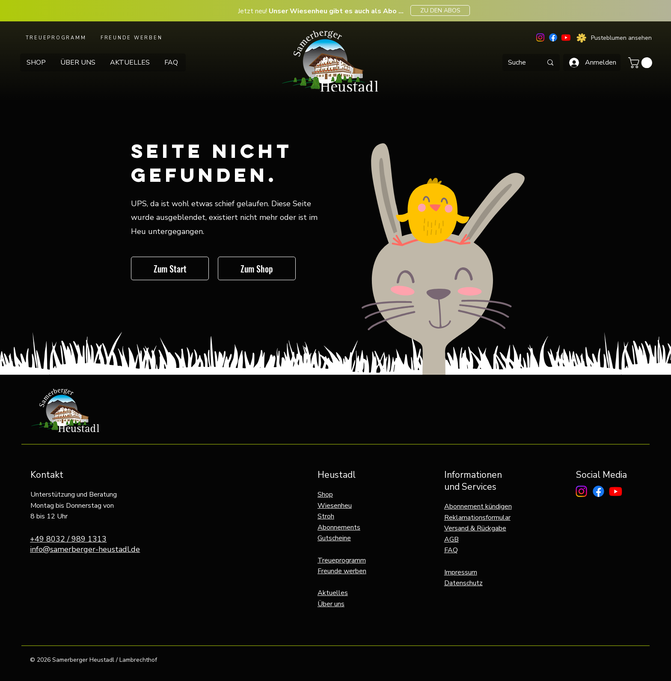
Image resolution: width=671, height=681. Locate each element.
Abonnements (339, 527)
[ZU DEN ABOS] (440, 10)
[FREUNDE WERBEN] (132, 38)
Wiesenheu (335, 505)
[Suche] (517, 62)
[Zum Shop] (257, 268)
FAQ (451, 550)
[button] (641, 62)
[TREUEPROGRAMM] (56, 38)
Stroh (326, 516)
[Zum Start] (170, 268)
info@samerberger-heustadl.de (85, 549)
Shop (325, 494)
